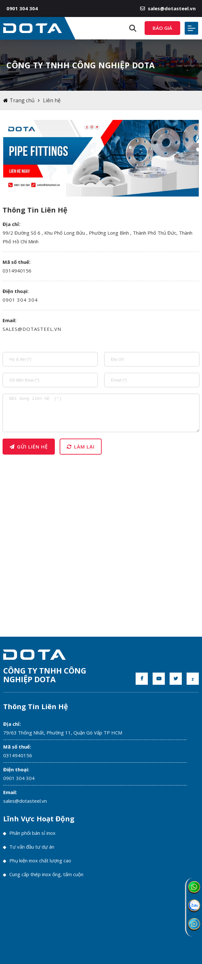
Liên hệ (52, 100)
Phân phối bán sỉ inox (29, 833)
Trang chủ (22, 100)
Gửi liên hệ (29, 446)
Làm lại (81, 446)
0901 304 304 (20, 300)
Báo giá (162, 28)
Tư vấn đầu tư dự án (28, 846)
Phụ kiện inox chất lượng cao (37, 860)
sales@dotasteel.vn (168, 8)
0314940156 (17, 755)
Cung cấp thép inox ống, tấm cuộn (43, 874)
